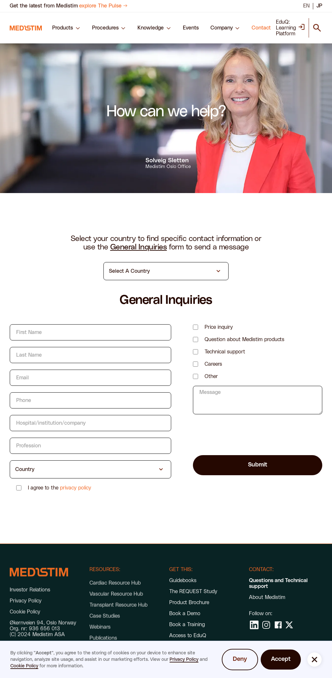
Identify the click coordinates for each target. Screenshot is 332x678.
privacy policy (75, 487)
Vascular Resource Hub (116, 603)
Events (191, 27)
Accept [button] (280, 659)
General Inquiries (138, 247)
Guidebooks (182, 580)
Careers (213, 364)
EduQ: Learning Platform (286, 27)
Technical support (225, 351)
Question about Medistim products (244, 339)
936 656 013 (44, 634)
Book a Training (187, 624)
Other (211, 376)
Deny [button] (240, 659)
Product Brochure (189, 602)
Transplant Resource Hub (118, 614)
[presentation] (242, 433)
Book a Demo (184, 613)
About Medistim (267, 597)
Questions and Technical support (278, 583)
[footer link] (39, 578)
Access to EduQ (187, 635)
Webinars (100, 636)
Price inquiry (219, 327)
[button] (66, 28)
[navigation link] (26, 28)
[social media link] (254, 625)
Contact (261, 27)
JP (319, 5)
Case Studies (104, 625)
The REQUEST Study (193, 591)
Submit (257, 465)
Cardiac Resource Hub (115, 592)
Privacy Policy (184, 659)
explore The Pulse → (103, 5)
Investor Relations (30, 595)
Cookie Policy (24, 666)
